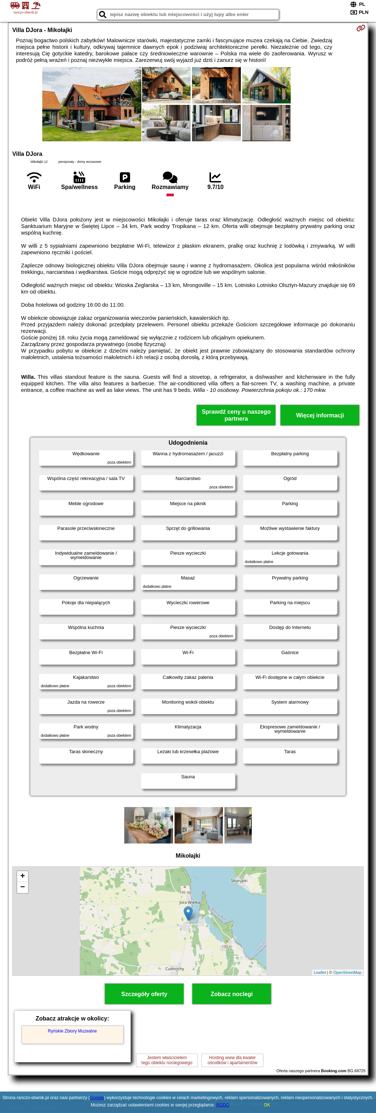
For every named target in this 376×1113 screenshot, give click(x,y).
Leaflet (320, 972)
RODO (222, 1105)
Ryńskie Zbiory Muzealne (72, 1031)
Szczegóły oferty (144, 994)
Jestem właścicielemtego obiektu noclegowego (166, 1060)
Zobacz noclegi (232, 994)
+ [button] (22, 876)
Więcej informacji (320, 415)
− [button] (22, 887)
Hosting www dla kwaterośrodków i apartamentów (233, 1060)
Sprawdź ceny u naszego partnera (236, 415)
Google (97, 1097)
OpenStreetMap (347, 972)
